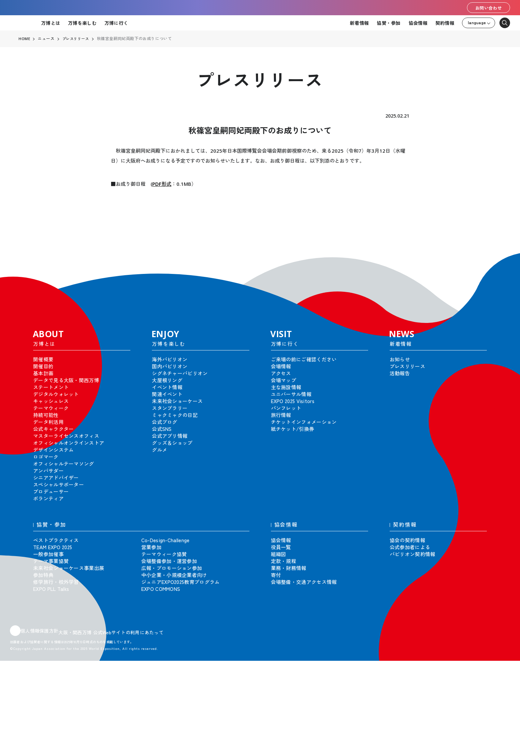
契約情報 (444, 23)
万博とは (50, 23)
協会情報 (418, 23)
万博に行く (116, 23)
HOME (25, 38)
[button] (500, 262)
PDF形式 (161, 184)
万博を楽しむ (82, 23)
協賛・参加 (388, 23)
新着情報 (359, 23)
